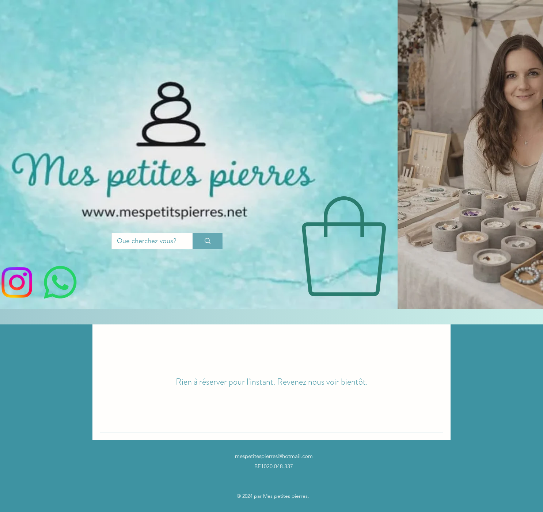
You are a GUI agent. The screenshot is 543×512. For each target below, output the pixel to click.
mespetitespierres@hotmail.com (274, 456)
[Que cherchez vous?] (146, 241)
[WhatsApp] (60, 282)
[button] (344, 246)
